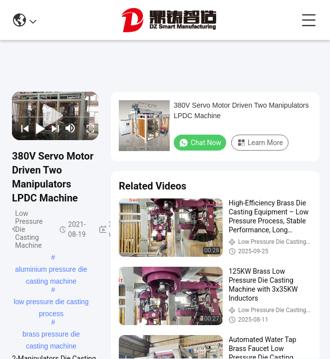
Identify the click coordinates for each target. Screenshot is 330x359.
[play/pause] (37, 128)
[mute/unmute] (70, 128)
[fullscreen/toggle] (87, 128)
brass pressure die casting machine (51, 335)
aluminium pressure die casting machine (51, 270)
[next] (52, 128)
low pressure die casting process (50, 303)
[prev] (22, 128)
